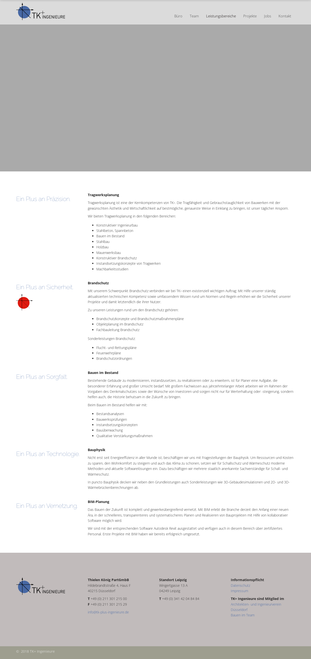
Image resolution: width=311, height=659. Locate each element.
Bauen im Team (243, 615)
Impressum (239, 590)
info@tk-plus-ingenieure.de (108, 612)
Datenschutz (240, 585)
